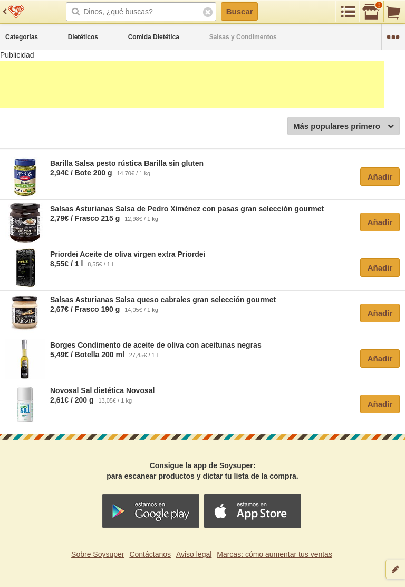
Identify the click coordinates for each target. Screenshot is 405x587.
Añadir (380, 176)
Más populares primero (343, 127)
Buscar (239, 11)
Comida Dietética (153, 37)
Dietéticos (83, 37)
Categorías (21, 37)
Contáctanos (150, 554)
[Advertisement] (192, 84)
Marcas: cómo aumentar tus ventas (274, 554)
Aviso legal (193, 554)
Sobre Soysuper (97, 554)
